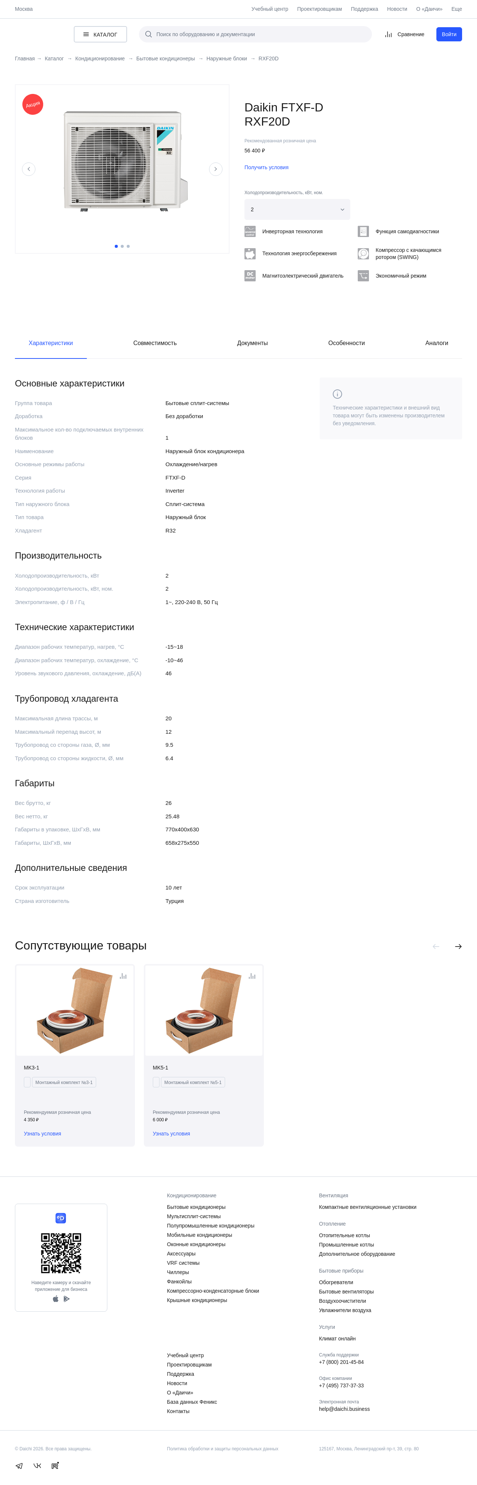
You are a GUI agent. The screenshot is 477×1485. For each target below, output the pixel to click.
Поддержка (364, 9)
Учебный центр (270, 9)
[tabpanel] (122, 163)
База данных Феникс (192, 1402)
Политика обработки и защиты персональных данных (222, 1448)
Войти (449, 34)
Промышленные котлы (346, 1245)
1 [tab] (116, 246)
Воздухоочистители (342, 1301)
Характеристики (51, 343)
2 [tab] (122, 246)
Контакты (178, 1411)
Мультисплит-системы (194, 1216)
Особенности (346, 343)
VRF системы (183, 1263)
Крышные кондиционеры (197, 1300)
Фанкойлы (179, 1282)
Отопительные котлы (344, 1235)
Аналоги (436, 343)
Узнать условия (42, 1134)
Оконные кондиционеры (196, 1244)
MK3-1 (31, 1068)
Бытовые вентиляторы (346, 1292)
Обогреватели (336, 1282)
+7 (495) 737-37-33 (341, 1385)
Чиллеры (178, 1272)
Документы (252, 343)
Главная (25, 58)
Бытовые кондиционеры (196, 1207)
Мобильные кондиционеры (199, 1235)
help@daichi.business (344, 1409)
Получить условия (266, 167)
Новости (397, 9)
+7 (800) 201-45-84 (341, 1362)
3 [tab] (128, 246)
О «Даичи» (429, 9)
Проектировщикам (319, 9)
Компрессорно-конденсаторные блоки (213, 1291)
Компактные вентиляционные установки (368, 1207)
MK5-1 (160, 1068)
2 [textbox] (252, 209)
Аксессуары (181, 1254)
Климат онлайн (337, 1339)
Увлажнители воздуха (345, 1310)
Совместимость (155, 343)
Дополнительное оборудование (357, 1254)
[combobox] (297, 209)
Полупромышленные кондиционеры (211, 1226)
